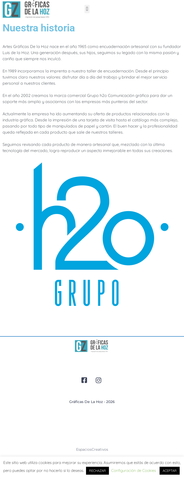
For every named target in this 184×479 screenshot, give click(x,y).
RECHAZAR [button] (97, 471)
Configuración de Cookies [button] (133, 470)
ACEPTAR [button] (170, 471)
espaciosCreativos (92, 449)
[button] (86, 9)
